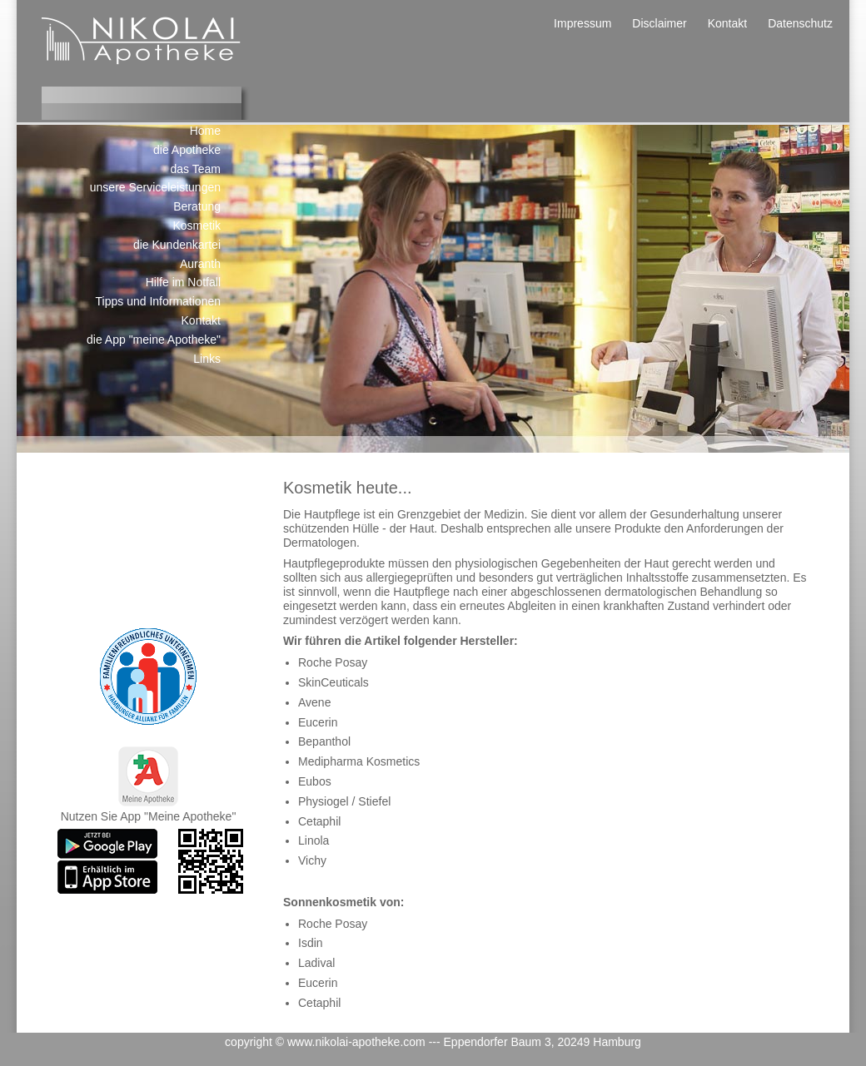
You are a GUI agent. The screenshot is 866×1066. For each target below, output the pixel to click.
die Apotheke (187, 149)
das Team (196, 169)
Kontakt (727, 23)
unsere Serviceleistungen (155, 187)
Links (207, 358)
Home (205, 130)
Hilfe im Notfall (183, 282)
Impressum (582, 23)
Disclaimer (659, 23)
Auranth (200, 263)
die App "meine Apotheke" (154, 339)
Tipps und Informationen (158, 301)
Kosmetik (196, 225)
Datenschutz (800, 23)
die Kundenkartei (177, 244)
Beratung (197, 206)
